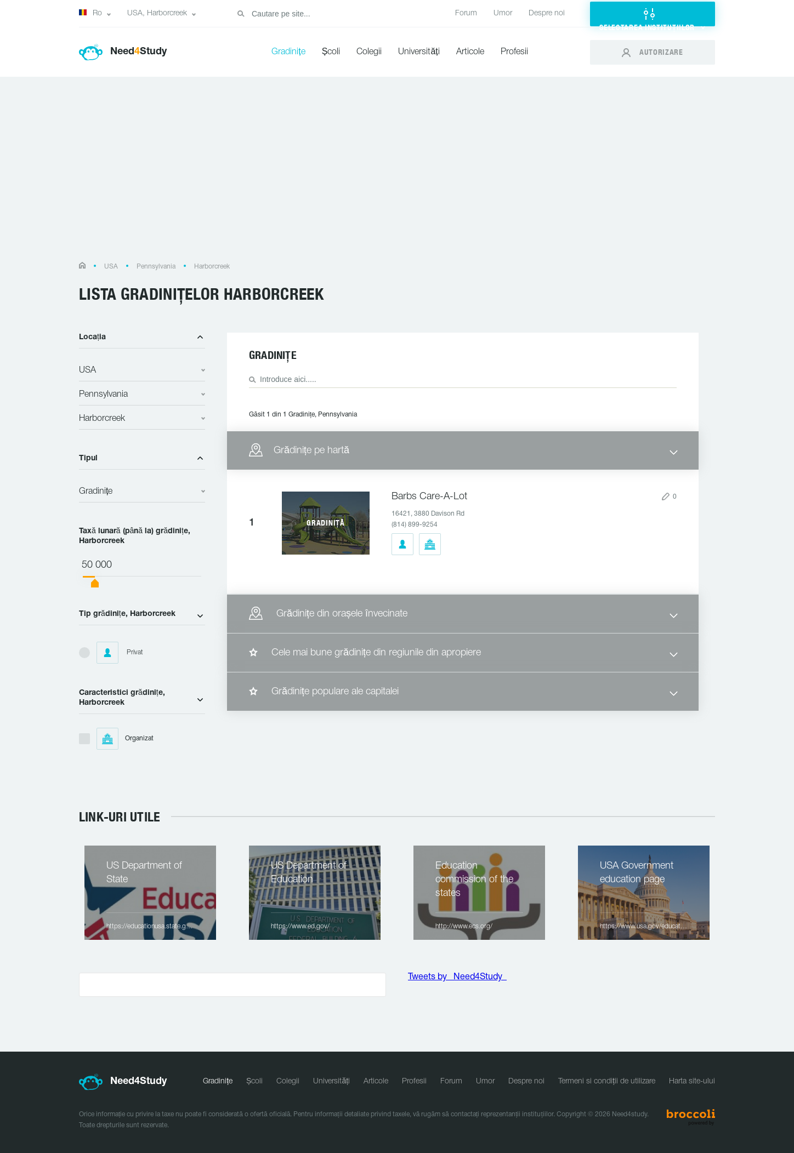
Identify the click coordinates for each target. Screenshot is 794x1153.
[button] (652, 14)
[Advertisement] (397, 174)
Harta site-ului (692, 1081)
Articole (470, 52)
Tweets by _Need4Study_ (457, 977)
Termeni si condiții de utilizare (606, 1081)
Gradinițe (288, 52)
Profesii (514, 52)
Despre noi (547, 13)
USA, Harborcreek (157, 13)
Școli (331, 52)
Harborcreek (212, 267)
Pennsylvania (156, 267)
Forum (466, 13)
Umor (503, 13)
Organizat (125, 739)
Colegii (369, 52)
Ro (90, 13)
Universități (418, 52)
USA (111, 267)
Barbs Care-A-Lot (429, 496)
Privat (120, 653)
